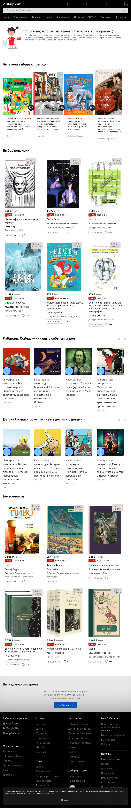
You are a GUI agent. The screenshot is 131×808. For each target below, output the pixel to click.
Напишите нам (109, 777)
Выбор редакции (16, 150)
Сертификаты (43, 780)
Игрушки (79, 17)
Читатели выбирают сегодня (25, 64)
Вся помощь (108, 782)
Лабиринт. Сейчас (78, 724)
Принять (65, 800)
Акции (39, 766)
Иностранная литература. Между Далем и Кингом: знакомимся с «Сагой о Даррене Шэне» (110, 468)
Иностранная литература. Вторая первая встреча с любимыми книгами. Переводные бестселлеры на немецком (15, 472)
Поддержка (108, 773)
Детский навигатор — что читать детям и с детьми (43, 419)
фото (31, 163)
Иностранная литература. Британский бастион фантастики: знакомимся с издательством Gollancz (46, 391)
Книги (6, 17)
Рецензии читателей (80, 733)
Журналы (120, 17)
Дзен (6, 770)
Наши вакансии (77, 780)
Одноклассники (12, 765)
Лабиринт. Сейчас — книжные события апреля (40, 338)
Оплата (105, 764)
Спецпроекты (76, 761)
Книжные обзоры (78, 738)
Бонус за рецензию (47, 776)
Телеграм (8, 774)
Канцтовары (63, 17)
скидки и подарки (96, 37)
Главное (36, 17)
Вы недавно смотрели (20, 684)
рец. (30, 160)
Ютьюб (7, 760)
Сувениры (106, 17)
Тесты (71, 747)
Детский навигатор (79, 728)
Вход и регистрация (112, 735)
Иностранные (20, 17)
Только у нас (43, 785)
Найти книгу (66, 705)
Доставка (106, 768)
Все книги (41, 724)
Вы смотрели (108, 739)
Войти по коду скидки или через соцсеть (111, 727)
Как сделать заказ (111, 759)
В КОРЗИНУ (12, 235)
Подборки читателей (80, 742)
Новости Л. (74, 752)
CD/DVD (92, 17)
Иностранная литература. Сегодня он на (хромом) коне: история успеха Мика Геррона (78, 387)
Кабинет (106, 744)
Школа (48, 17)
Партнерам (74, 776)
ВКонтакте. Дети (12, 756)
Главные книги (44, 771)
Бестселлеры (13, 496)
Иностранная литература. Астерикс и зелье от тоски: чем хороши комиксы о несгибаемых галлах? (47, 468)
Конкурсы (74, 756)
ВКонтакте (9, 751)
